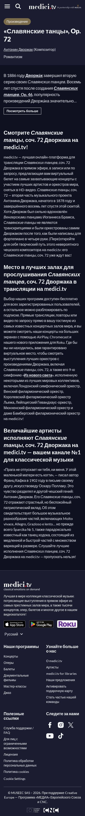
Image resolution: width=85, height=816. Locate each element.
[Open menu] (7, 6)
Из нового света (38, 375)
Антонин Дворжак (18, 49)
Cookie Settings (14, 779)
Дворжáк (34, 75)
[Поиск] (18, 6)
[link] (14, 624)
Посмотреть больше (22, 111)
